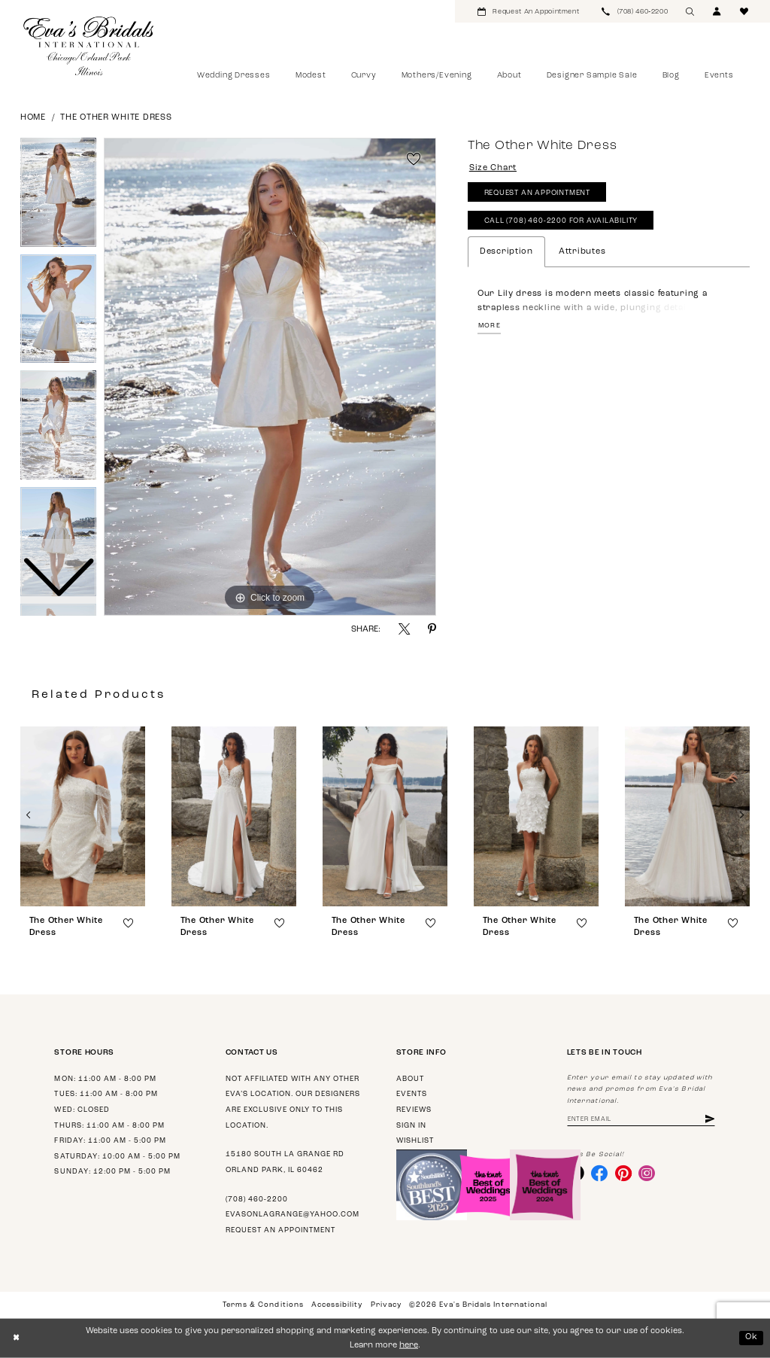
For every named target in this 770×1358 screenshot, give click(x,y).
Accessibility (336, 1305)
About (410, 1079)
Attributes (582, 252)
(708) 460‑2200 (257, 1199)
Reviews (414, 1110)
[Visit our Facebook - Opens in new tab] (599, 1173)
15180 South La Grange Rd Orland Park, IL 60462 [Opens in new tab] (285, 1162)
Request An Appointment (537, 193)
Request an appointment (280, 1230)
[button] (717, 11)
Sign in (411, 1125)
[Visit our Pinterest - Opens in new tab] (623, 1173)
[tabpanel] (270, 377)
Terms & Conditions (263, 1305)
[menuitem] (528, 11)
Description (506, 252)
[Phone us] (635, 11)
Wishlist (415, 1140)
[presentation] (82, 816)
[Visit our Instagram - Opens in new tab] (647, 1173)
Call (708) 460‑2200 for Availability (561, 221)
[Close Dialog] (16, 1338)
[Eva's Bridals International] (89, 46)
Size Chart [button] (493, 168)
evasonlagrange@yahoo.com (292, 1214)
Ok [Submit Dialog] (751, 1337)
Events (411, 1094)
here (408, 1345)
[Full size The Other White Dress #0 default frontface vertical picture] (270, 377)
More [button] (489, 325)
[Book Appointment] (528, 11)
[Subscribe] (710, 1120)
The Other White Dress (115, 118)
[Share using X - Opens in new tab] (404, 629)
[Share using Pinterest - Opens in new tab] (432, 629)
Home (33, 118)
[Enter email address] (641, 1120)
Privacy (386, 1305)
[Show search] (690, 11)
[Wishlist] (744, 11)
